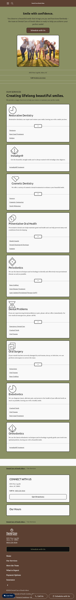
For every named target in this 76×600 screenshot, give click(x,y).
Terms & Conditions (22, 597)
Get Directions (38, 497)
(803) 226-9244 (40, 78)
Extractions (13, 369)
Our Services (11, 561)
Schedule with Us (38, 30)
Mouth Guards (14, 241)
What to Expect (12, 570)
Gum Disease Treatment (17, 289)
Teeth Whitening (15, 206)
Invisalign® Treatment (16, 167)
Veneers (12, 198)
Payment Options (13, 575)
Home (8, 556)
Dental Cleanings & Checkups (19, 245)
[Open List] (38, 126)
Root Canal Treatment (16, 134)
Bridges (11, 138)
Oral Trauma (13, 334)
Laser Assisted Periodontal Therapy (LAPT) (23, 293)
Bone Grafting (14, 285)
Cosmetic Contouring (16, 202)
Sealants (12, 249)
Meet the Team (12, 565)
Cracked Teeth (14, 330)
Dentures (12, 130)
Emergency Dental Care (17, 326)
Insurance (10, 580)
